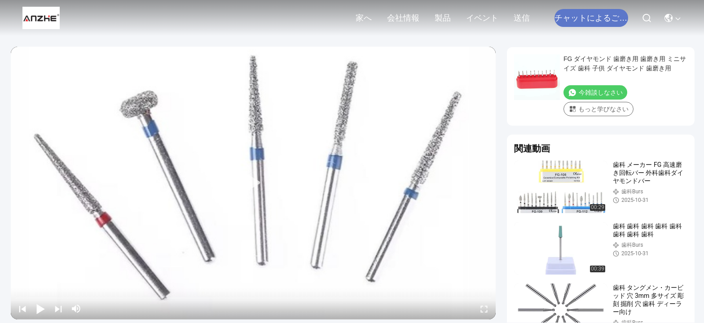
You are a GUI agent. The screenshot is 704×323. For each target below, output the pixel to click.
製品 (443, 17)
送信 (522, 17)
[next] (58, 308)
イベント (482, 17)
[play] (253, 183)
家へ (364, 17)
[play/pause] (40, 308)
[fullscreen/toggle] (484, 308)
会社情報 (403, 17)
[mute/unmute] (76, 308)
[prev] (22, 308)
